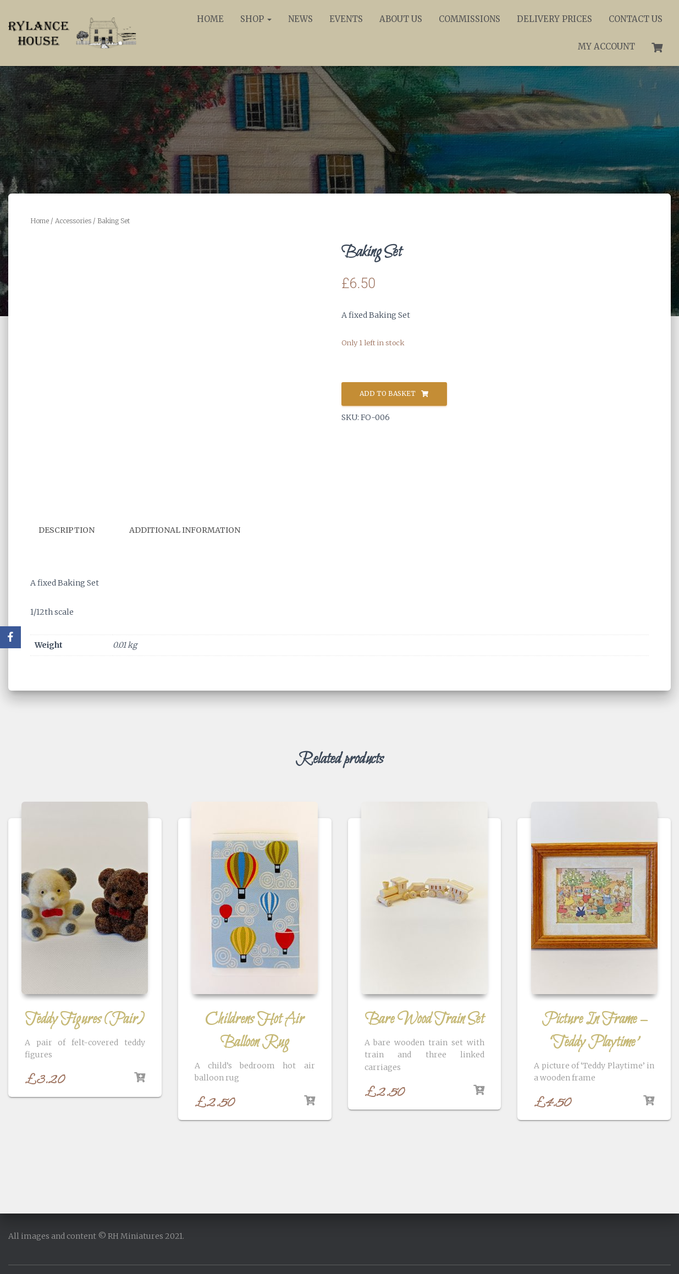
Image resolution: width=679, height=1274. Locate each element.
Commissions (469, 19)
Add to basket (388, 393)
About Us (400, 19)
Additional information (184, 530)
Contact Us (636, 19)
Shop (256, 19)
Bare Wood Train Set (424, 1018)
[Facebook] (10, 637)
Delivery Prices (554, 19)
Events (346, 19)
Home (210, 19)
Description (66, 530)
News (300, 19)
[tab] (74, 530)
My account (606, 46)
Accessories (73, 221)
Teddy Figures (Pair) (84, 1018)
